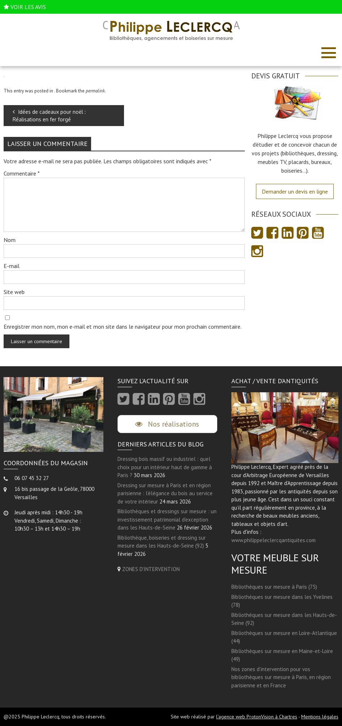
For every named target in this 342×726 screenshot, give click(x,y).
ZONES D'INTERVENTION (151, 569)
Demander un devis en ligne (295, 191)
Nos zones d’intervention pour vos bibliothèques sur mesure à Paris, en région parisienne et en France (281, 677)
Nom (10, 239)
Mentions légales (319, 716)
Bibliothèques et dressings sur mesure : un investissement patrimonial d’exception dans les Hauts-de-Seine (167, 519)
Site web (14, 291)
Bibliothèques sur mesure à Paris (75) (274, 586)
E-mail (12, 265)
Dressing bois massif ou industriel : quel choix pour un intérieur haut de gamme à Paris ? (164, 467)
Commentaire (22, 173)
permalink (95, 91)
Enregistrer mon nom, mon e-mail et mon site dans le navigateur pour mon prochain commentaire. (122, 326)
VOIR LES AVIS (28, 6)
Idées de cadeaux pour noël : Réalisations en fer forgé (49, 115)
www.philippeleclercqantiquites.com (273, 540)
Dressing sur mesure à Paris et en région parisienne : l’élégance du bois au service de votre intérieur (165, 493)
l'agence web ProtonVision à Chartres (256, 716)
